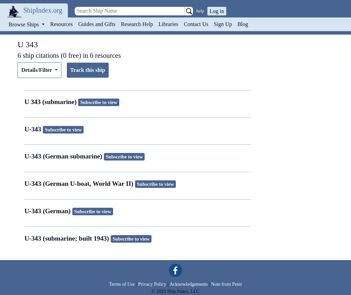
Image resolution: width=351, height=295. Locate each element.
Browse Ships (24, 24)
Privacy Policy (152, 284)
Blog (243, 24)
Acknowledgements (189, 284)
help (200, 10)
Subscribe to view (98, 102)
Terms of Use (122, 284)
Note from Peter (226, 284)
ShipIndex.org (42, 10)
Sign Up (223, 24)
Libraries (168, 24)
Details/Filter (37, 70)
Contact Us (196, 24)
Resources (61, 24)
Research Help (137, 24)
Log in (216, 11)
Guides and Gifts (96, 24)
